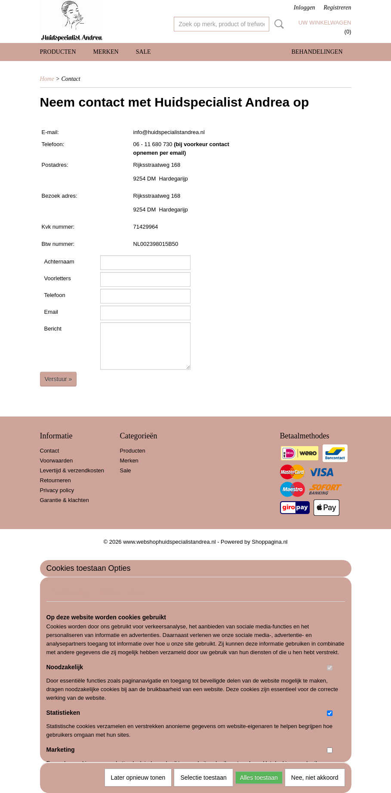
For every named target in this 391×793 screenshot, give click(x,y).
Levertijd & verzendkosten (72, 470)
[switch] (330, 668)
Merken (106, 52)
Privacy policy (57, 490)
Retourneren (55, 480)
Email (51, 312)
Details (109, 592)
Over (136, 592)
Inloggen (304, 7)
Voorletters (57, 278)
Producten (58, 52)
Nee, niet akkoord (315, 777)
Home (47, 79)
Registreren (337, 7)
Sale (143, 52)
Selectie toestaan (203, 777)
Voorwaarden (56, 460)
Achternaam (59, 261)
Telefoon (54, 295)
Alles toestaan (259, 777)
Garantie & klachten (64, 500)
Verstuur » (58, 379)
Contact (49, 450)
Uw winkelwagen (325, 22)
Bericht (53, 328)
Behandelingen (317, 52)
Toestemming (70, 592)
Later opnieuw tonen (138, 777)
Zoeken (277, 24)
